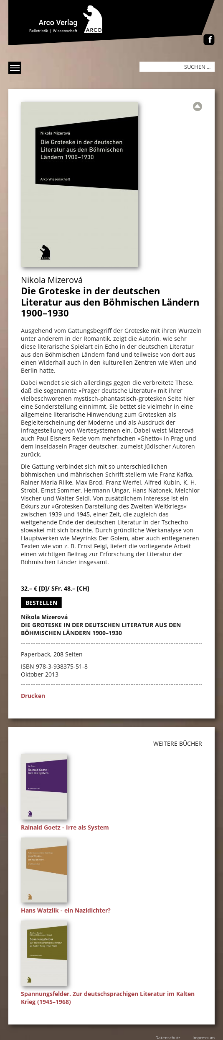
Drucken (33, 696)
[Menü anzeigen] (14, 68)
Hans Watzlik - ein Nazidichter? (66, 910)
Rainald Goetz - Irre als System (65, 827)
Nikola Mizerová (52, 279)
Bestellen (41, 603)
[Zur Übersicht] (197, 106)
